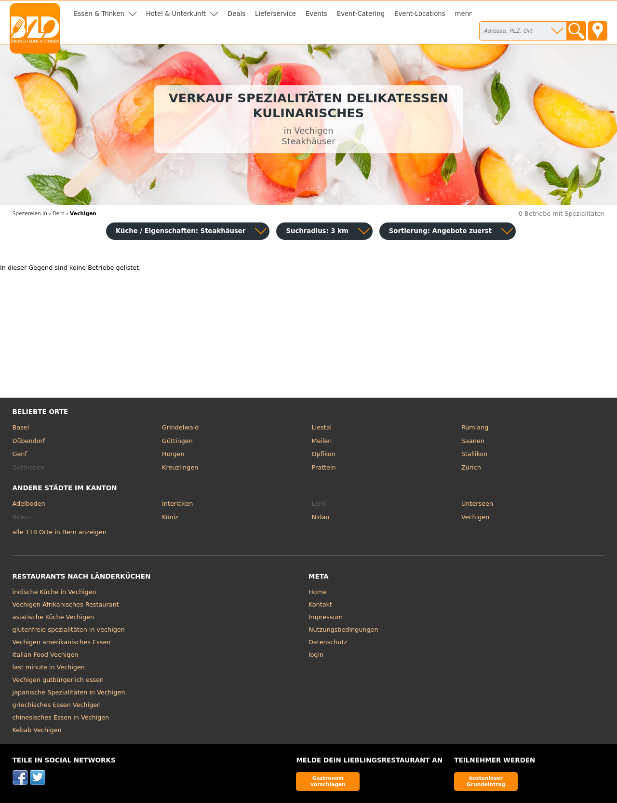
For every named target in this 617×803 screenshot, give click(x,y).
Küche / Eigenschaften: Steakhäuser (180, 231)
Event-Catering (361, 13)
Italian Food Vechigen (46, 654)
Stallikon (474, 453)
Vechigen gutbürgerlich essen (58, 679)
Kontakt (320, 604)
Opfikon (323, 453)
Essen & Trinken (99, 13)
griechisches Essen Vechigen (57, 704)
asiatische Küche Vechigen (53, 617)
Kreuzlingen (180, 467)
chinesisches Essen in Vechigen (61, 717)
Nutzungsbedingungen (343, 629)
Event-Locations (419, 13)
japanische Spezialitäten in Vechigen (69, 692)
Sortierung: (440, 231)
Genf (20, 453)
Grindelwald (180, 427)
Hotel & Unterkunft (176, 13)
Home (317, 591)
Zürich (471, 467)
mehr (463, 13)
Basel (21, 427)
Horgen (173, 453)
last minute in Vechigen (49, 667)
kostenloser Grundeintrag (486, 781)
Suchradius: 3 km (317, 231)
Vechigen (475, 517)
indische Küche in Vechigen (54, 591)
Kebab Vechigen (37, 730)
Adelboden (29, 503)
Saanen (472, 440)
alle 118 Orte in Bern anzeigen (60, 532)
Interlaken (177, 503)
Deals (236, 13)
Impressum (325, 617)
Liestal (322, 427)
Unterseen (477, 503)
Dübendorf (29, 440)
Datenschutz (327, 642)
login (315, 654)
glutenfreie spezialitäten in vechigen (69, 629)
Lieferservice (275, 13)
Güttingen (177, 440)
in (30, 213)
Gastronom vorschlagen (328, 781)
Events (316, 13)
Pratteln (324, 467)
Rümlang (474, 427)
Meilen (322, 440)
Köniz (170, 517)
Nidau (321, 517)
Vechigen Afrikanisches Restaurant (66, 604)
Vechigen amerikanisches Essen (62, 642)
